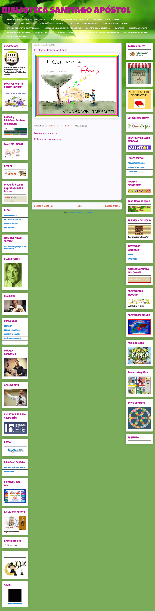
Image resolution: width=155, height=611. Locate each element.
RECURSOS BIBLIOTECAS (12, 219)
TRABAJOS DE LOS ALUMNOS (115, 24)
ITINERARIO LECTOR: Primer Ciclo (21, 24)
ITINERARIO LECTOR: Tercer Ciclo (84, 24)
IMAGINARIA (132, 259)
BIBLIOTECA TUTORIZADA (18, 37)
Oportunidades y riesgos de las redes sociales (15, 247)
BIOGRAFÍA (8, 326)
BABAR (130, 255)
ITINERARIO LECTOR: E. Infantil (106, 19)
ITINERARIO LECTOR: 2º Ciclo (52, 24)
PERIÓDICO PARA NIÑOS (136, 163)
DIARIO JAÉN (132, 171)
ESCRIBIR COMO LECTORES (18, 33)
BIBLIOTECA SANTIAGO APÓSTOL (66, 11)
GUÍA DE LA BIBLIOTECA (35, 19)
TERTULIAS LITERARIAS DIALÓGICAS (103, 33)
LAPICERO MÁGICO (10, 224)
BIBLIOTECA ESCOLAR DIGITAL (15, 467)
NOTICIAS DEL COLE (43, 33)
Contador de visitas (15, 604)
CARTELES (119, 28)
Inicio (79, 206)
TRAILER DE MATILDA (12, 330)
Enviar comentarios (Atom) (82, 213)
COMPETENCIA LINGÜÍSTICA (98, 28)
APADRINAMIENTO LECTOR (135, 33)
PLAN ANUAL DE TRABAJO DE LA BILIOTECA (69, 19)
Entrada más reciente (43, 206)
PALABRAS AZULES (10, 215)
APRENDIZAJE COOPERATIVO (70, 33)
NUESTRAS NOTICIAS (138, 28)
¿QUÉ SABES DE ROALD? (12, 338)
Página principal (13, 19)
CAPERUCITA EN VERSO (12, 334)
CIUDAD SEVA (9, 471)
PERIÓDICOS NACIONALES (137, 167)
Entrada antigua (112, 206)
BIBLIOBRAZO (9, 228)
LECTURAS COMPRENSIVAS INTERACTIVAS (63, 28)
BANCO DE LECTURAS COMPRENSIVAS (23, 28)
